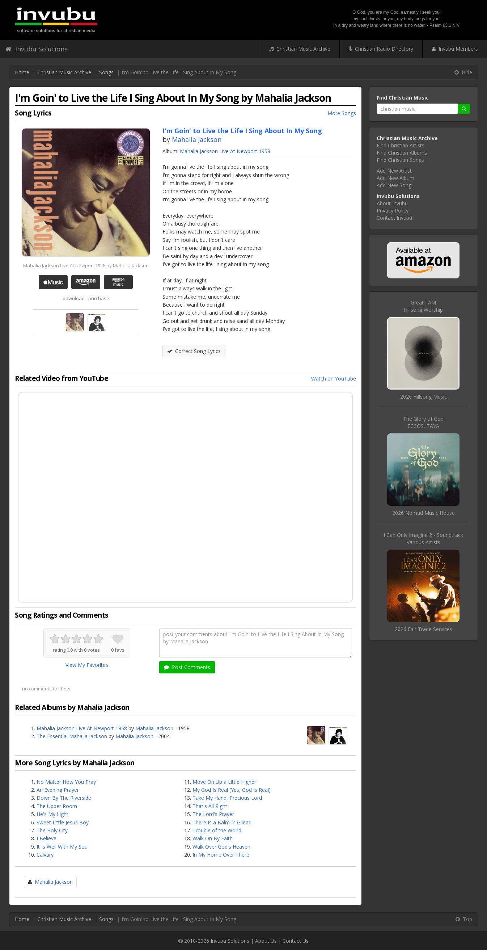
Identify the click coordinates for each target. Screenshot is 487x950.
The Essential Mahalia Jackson (72, 736)
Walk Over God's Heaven (221, 846)
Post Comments (187, 667)
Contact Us (296, 940)
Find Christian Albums (402, 152)
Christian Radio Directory (381, 48)
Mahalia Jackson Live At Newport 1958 (225, 151)
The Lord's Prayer (213, 814)
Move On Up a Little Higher (224, 781)
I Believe (46, 838)
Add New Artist (394, 170)
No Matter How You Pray (66, 781)
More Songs (341, 113)
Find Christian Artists (400, 145)
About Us (266, 940)
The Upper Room (57, 806)
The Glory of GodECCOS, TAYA (423, 422)
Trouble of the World (216, 830)
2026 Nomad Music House (423, 512)
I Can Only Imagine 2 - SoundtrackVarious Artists (423, 538)
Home (22, 72)
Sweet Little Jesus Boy (63, 822)
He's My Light (52, 814)
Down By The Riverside (64, 797)
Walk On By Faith (212, 838)
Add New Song (394, 185)
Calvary (45, 854)
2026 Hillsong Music (423, 396)
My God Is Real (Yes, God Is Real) (231, 789)
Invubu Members (455, 48)
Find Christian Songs (400, 159)
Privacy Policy (392, 210)
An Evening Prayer (58, 789)
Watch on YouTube (333, 378)
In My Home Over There (220, 854)
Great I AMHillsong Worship (423, 306)
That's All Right (209, 806)
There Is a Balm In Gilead (221, 822)
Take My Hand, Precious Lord (227, 797)
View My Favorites (86, 664)
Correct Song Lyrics (194, 351)
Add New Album (395, 178)
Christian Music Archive (299, 48)
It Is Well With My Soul (63, 846)
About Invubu (392, 203)
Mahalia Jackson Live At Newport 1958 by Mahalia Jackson (86, 265)
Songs (106, 72)
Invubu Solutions (36, 49)
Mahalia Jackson (196, 139)
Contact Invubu (394, 217)
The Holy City (52, 830)
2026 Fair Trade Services (423, 629)
